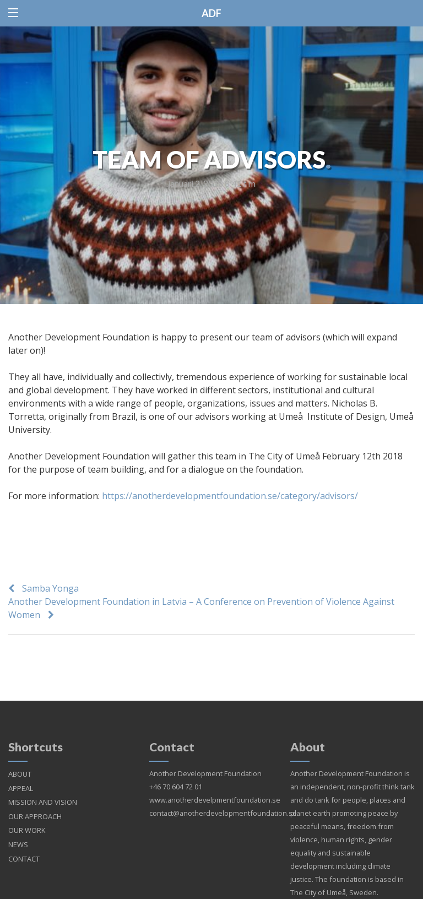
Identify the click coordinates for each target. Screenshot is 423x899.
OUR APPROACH (35, 803)
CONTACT (24, 846)
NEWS (18, 831)
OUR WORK (26, 817)
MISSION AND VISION (42, 789)
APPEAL (20, 775)
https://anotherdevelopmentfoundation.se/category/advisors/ (230, 496)
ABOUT (19, 761)
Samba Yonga (50, 588)
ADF (211, 13)
